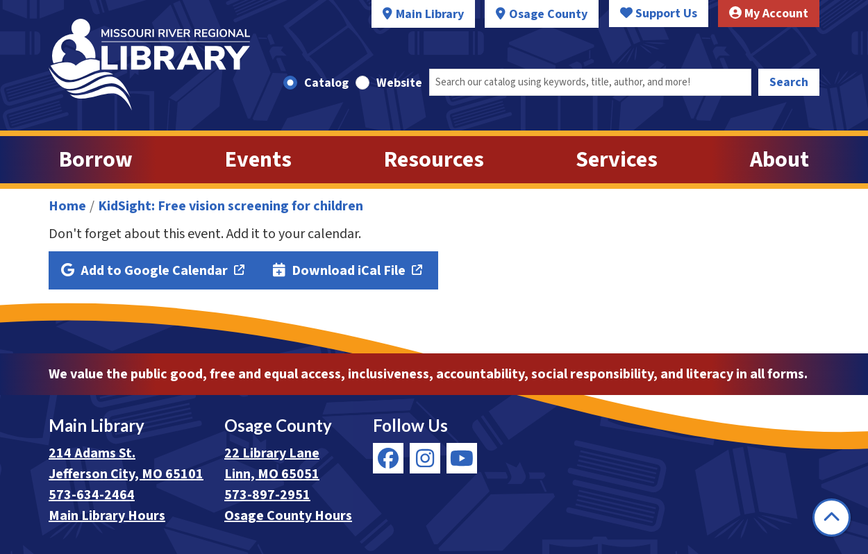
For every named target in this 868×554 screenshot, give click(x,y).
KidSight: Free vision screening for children (230, 206)
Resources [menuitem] (434, 160)
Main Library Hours (107, 516)
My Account (768, 13)
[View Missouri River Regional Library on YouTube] (461, 458)
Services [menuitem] (617, 160)
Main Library (430, 14)
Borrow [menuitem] (96, 160)
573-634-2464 (92, 495)
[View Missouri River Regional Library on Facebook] (388, 458)
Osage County (548, 14)
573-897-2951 (267, 495)
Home (67, 206)
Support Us (658, 13)
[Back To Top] (831, 517)
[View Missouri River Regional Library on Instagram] (425, 458)
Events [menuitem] (258, 160)
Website (399, 83)
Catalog (326, 83)
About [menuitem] (779, 160)
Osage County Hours (288, 516)
